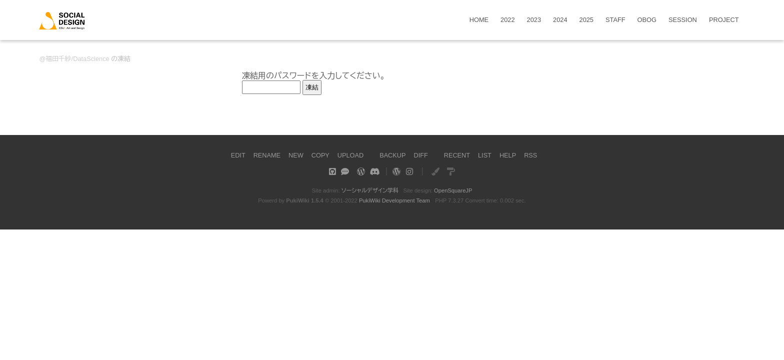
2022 (507, 20)
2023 (534, 20)
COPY (320, 155)
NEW (295, 155)
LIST (485, 155)
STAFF (616, 20)
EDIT (237, 155)
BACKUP (393, 155)
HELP (508, 155)
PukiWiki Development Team (394, 201)
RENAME (266, 155)
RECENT (457, 155)
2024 (560, 20)
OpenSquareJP (453, 191)
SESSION (682, 20)
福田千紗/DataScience (77, 58)
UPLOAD (350, 155)
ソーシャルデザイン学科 (369, 191)
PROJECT (724, 20)
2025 (587, 20)
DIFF (421, 155)
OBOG (647, 20)
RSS (531, 155)
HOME (479, 20)
